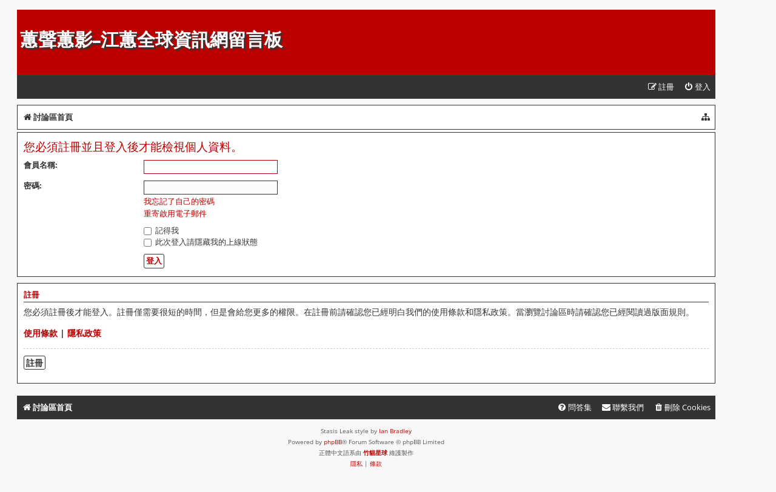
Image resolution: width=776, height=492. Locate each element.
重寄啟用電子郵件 (175, 213)
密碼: (33, 185)
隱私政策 (84, 333)
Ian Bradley (395, 431)
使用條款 (41, 333)
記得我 (161, 230)
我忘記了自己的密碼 (179, 201)
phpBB (333, 441)
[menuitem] (697, 87)
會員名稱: (41, 164)
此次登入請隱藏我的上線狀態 (201, 241)
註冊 (34, 362)
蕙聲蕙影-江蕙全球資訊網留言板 (151, 40)
